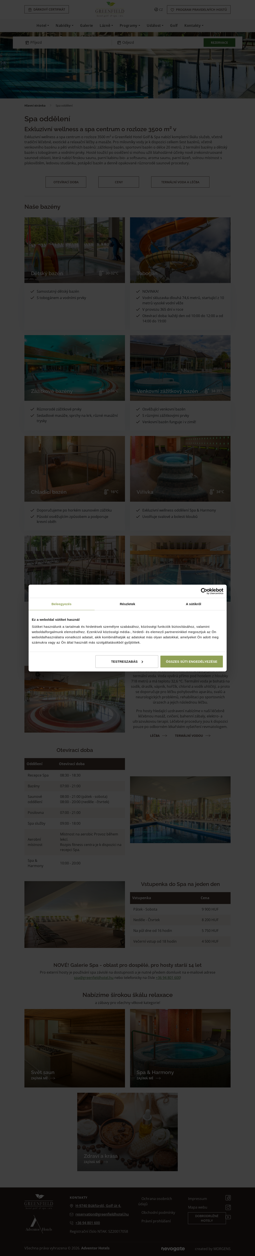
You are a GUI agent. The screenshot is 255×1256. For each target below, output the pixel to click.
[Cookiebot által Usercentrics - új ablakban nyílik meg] (204, 591)
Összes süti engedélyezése (191, 661)
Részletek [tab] (127, 604)
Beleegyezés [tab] (61, 604)
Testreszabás (127, 661)
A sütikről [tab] (193, 604)
